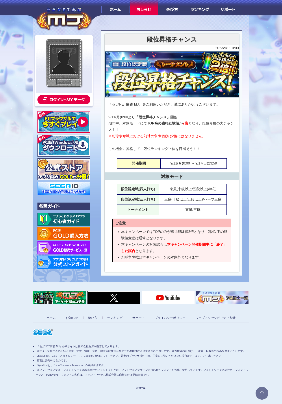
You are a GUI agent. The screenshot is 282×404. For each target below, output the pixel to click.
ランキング (200, 7)
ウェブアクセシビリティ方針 (215, 317)
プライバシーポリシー (170, 317)
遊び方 (172, 7)
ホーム (116, 7)
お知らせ (72, 317)
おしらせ (144, 7)
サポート (228, 7)
